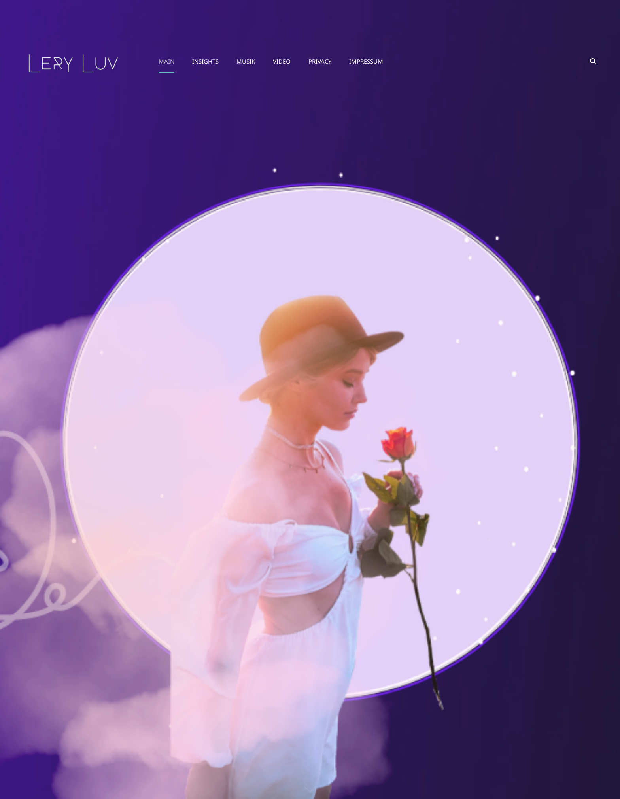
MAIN (166, 61)
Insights (205, 61)
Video (282, 61)
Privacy (319, 61)
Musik (245, 61)
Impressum (366, 61)
